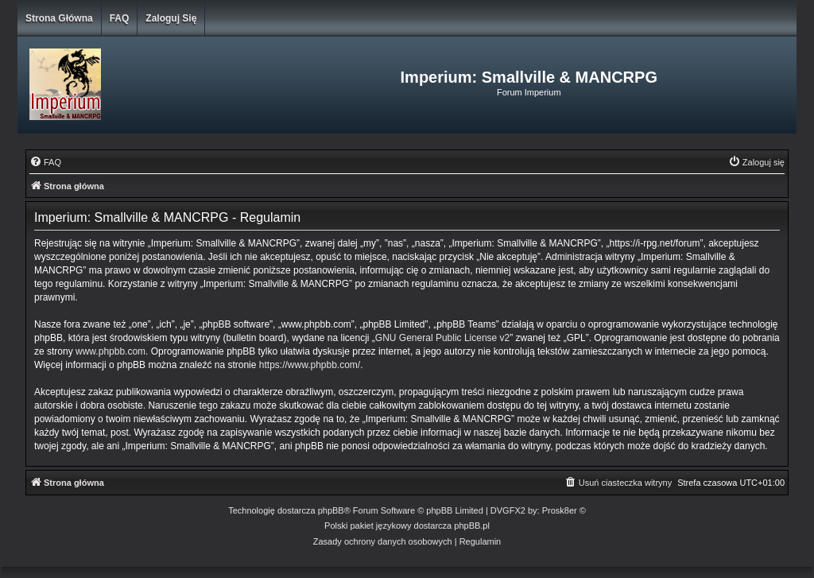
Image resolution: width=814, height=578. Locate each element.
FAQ (120, 18)
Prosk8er (559, 510)
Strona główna (59, 18)
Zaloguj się (170, 18)
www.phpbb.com (110, 351)
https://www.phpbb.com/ (309, 364)
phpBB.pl (472, 525)
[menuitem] (45, 162)
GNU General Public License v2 (442, 337)
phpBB (331, 510)
